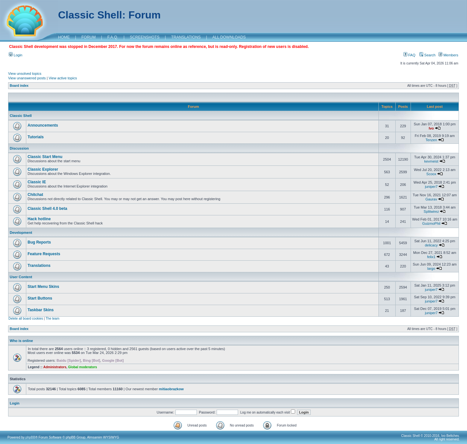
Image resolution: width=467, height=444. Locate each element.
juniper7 (431, 186)
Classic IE (37, 182)
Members (448, 55)
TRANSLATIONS (186, 37)
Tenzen (431, 140)
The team (52, 318)
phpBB (30, 437)
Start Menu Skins (43, 286)
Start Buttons (40, 298)
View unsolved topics (25, 73)
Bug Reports (39, 242)
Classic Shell (21, 116)
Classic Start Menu (45, 156)
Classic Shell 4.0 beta (47, 208)
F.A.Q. (112, 37)
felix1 (431, 257)
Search (427, 55)
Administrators (54, 367)
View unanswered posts (27, 78)
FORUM (88, 37)
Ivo (431, 128)
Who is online (21, 341)
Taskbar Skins (41, 310)
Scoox (431, 174)
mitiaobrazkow (171, 389)
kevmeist (431, 161)
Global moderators (82, 367)
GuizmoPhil (431, 223)
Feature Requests (44, 254)
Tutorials (36, 137)
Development (21, 232)
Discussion (19, 148)
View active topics (63, 78)
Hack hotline (39, 219)
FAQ (409, 55)
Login (15, 55)
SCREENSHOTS (144, 37)
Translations (39, 265)
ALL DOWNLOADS (229, 37)
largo (431, 268)
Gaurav (431, 199)
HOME (64, 37)
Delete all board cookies (25, 318)
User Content (21, 277)
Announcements (43, 125)
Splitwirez (431, 211)
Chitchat (35, 194)
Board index (19, 85)
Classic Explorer (43, 169)
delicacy (431, 245)
